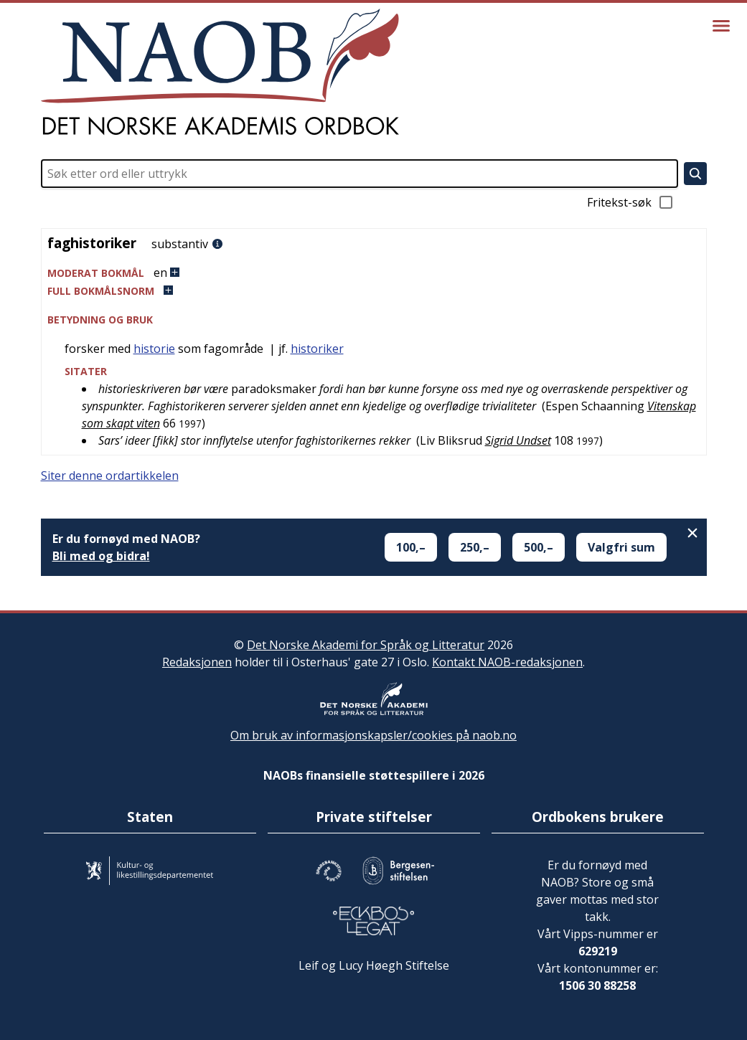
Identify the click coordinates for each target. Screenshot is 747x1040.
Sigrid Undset (518, 440)
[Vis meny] (721, 26)
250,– (474, 547)
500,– (538, 547)
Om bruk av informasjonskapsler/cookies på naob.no (373, 735)
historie (154, 348)
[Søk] (695, 173)
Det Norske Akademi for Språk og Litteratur (365, 645)
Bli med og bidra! (101, 556)
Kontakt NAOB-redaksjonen (507, 662)
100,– (411, 547)
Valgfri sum (621, 547)
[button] (373, 273)
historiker (317, 348)
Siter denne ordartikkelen (110, 475)
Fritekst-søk (631, 202)
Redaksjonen (197, 662)
